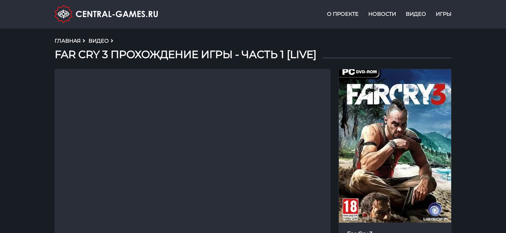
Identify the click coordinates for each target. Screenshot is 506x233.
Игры (443, 14)
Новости (382, 14)
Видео (416, 14)
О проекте (343, 14)
